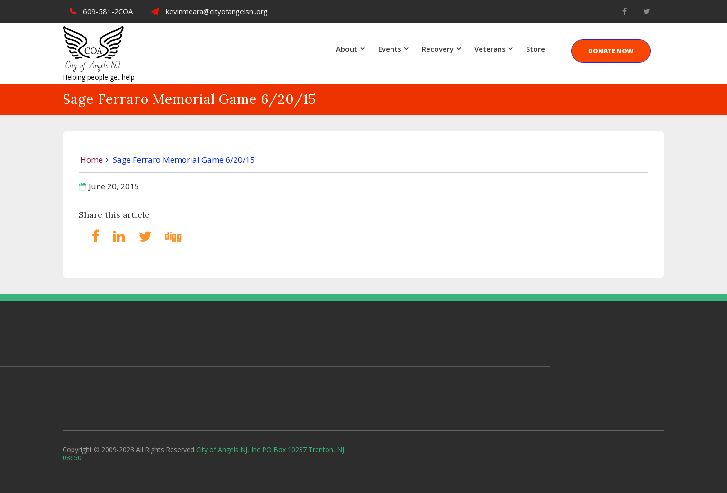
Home (91, 159)
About (346, 49)
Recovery (438, 49)
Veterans (490, 49)
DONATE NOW (611, 51)
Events (389, 49)
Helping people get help (99, 77)
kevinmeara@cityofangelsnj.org (209, 11)
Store (535, 49)
